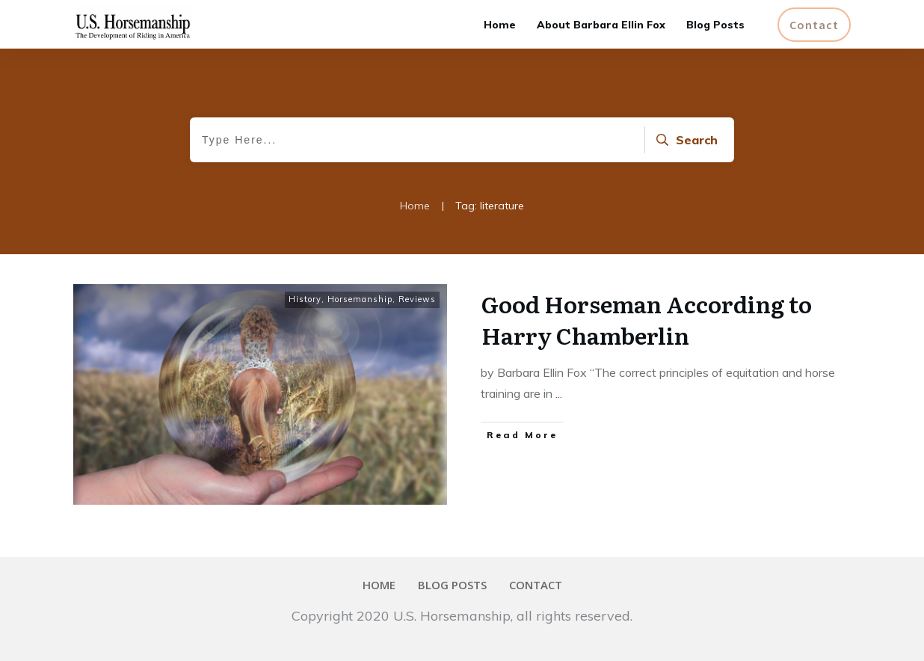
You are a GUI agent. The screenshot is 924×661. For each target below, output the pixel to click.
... (558, 393)
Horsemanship (359, 299)
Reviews (417, 299)
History (305, 299)
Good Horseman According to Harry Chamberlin (646, 319)
